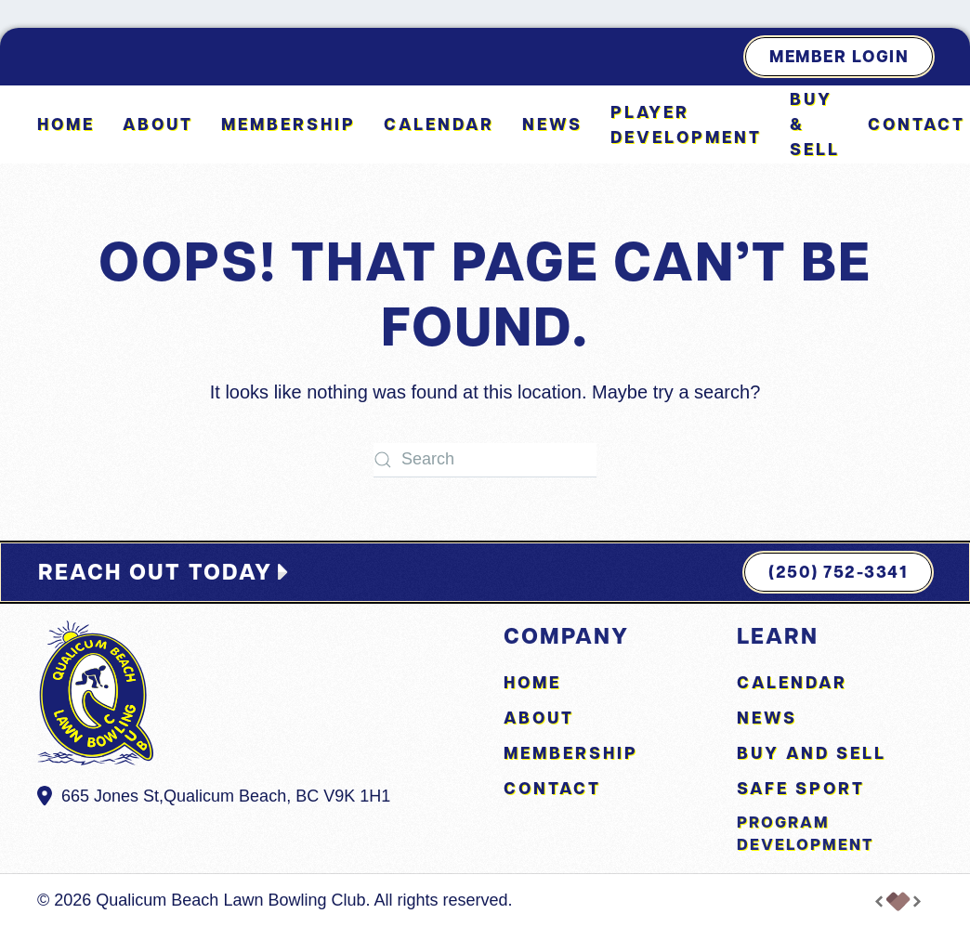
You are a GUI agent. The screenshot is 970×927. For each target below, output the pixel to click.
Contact (916, 124)
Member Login (839, 56)
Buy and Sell (811, 752)
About (539, 717)
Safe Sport (801, 788)
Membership (288, 124)
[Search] (485, 460)
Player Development (686, 124)
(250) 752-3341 (838, 571)
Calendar (439, 124)
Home (66, 124)
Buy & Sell (815, 124)
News (552, 124)
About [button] (158, 124)
